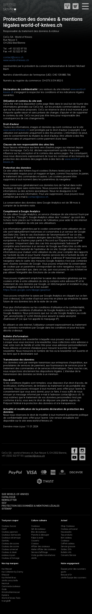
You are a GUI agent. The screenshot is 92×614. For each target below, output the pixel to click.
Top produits (66, 535)
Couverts (35, 540)
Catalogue (8, 497)
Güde (4, 589)
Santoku (5, 540)
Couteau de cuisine (10, 543)
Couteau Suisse (9, 526)
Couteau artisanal (69, 529)
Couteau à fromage (10, 558)
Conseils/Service (68, 555)
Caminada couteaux (11, 586)
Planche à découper (40, 535)
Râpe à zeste (37, 537)
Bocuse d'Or (66, 574)
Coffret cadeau (67, 543)
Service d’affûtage (39, 552)
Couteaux (35, 526)
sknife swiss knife (10, 580)
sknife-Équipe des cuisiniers (73, 577)
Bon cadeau (66, 537)
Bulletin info (66, 552)
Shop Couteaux (68, 526)
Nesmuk (5, 583)
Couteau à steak (9, 552)
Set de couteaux (38, 529)
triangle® (6, 601)
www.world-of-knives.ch (16, 60)
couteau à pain (8, 555)
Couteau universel (10, 549)
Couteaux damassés (11, 535)
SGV (4, 502)
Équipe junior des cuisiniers (73, 569)
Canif (4, 529)
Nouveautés (66, 532)
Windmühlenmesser (11, 592)
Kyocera (5, 595)
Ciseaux (35, 543)
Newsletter (9, 500)
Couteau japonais (10, 532)
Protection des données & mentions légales (30, 505)
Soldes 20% (66, 549)
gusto (63, 572)
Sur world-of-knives (15, 494)
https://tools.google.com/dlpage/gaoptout (26, 289)
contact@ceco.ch (13, 57)
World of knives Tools (11, 598)
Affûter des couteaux (40, 546)
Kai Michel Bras (9, 577)
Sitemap (7, 508)
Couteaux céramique (11, 537)
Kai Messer (7, 569)
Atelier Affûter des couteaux (43, 549)
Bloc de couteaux (38, 532)
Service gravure (68, 546)
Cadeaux (65, 540)
